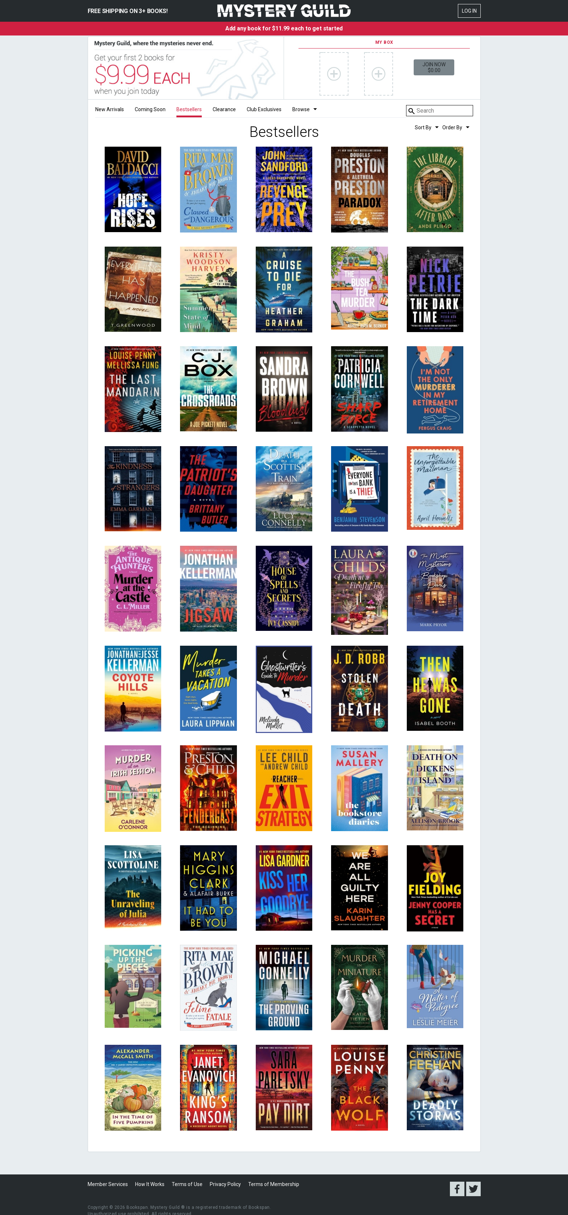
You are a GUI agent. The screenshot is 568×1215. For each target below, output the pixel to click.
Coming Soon (150, 109)
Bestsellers (189, 109)
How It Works (149, 1184)
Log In (469, 11)
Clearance (224, 109)
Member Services (108, 1184)
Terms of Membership (273, 1184)
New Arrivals (109, 109)
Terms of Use (187, 1184)
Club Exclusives (264, 109)
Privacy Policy (225, 1184)
